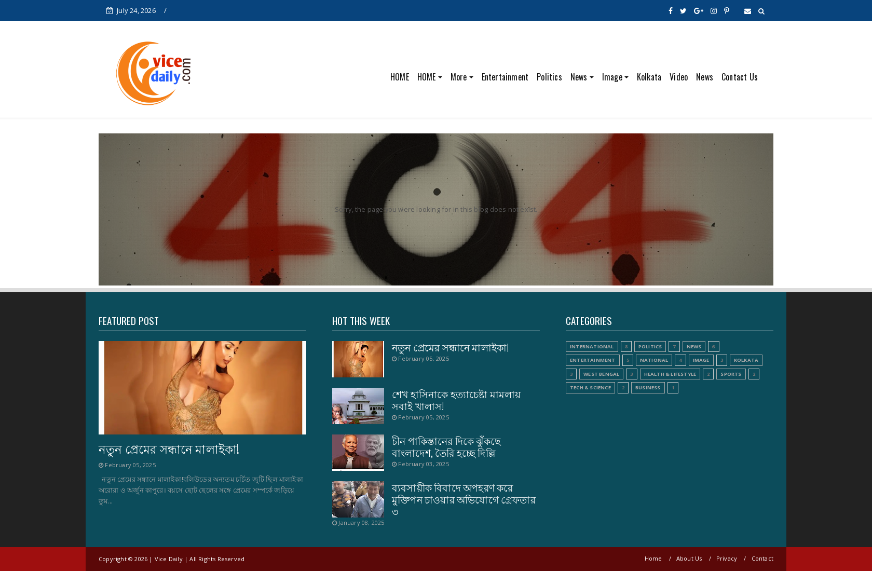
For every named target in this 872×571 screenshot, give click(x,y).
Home (653, 558)
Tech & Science (590, 387)
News (579, 77)
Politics (549, 77)
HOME (399, 77)
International (592, 346)
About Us (689, 558)
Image (612, 77)
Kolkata (649, 77)
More (459, 77)
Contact (762, 558)
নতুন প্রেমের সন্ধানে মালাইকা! (169, 448)
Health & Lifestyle (670, 374)
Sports (730, 374)
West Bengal (601, 374)
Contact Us (739, 77)
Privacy (726, 558)
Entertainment (505, 77)
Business (648, 387)
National (654, 360)
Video (679, 77)
